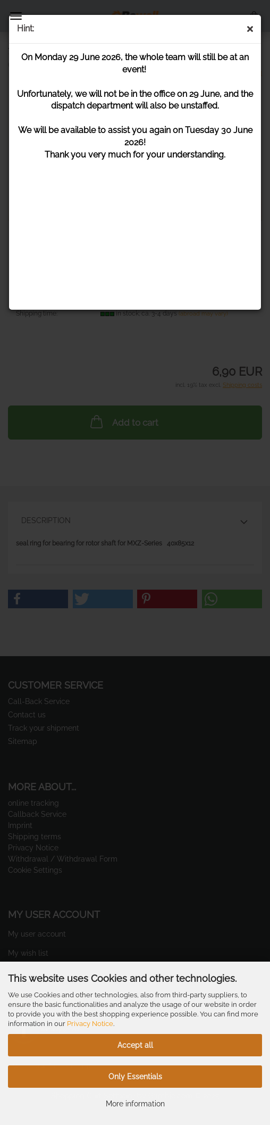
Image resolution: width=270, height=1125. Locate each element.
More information (135, 1103)
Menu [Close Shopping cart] (16, 15)
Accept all (135, 1045)
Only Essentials (135, 1076)
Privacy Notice (90, 1024)
